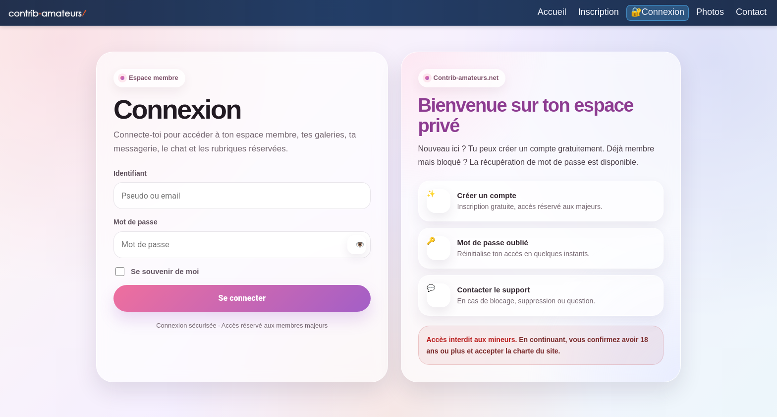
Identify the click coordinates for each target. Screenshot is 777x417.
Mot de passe (135, 222)
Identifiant (130, 173)
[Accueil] (552, 13)
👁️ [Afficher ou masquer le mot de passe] (360, 244)
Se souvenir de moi (157, 271)
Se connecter (242, 298)
